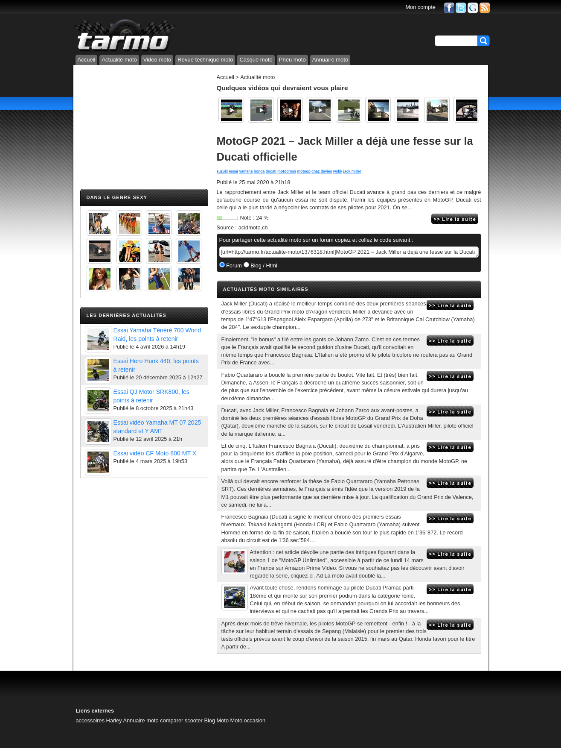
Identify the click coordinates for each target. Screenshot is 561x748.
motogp (304, 171)
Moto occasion (248, 720)
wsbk (337, 171)
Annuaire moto (330, 59)
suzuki (222, 171)
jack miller (352, 171)
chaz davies (321, 171)
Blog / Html (263, 265)
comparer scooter (181, 720)
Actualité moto (119, 59)
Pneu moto (292, 59)
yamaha (246, 171)
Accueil (87, 59)
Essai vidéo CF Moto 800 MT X (155, 453)
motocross (286, 171)
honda (259, 171)
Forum (233, 265)
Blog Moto (216, 720)
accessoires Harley (99, 720)
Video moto (157, 59)
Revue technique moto (205, 59)
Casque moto (255, 59)
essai (233, 171)
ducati (271, 171)
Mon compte (420, 7)
